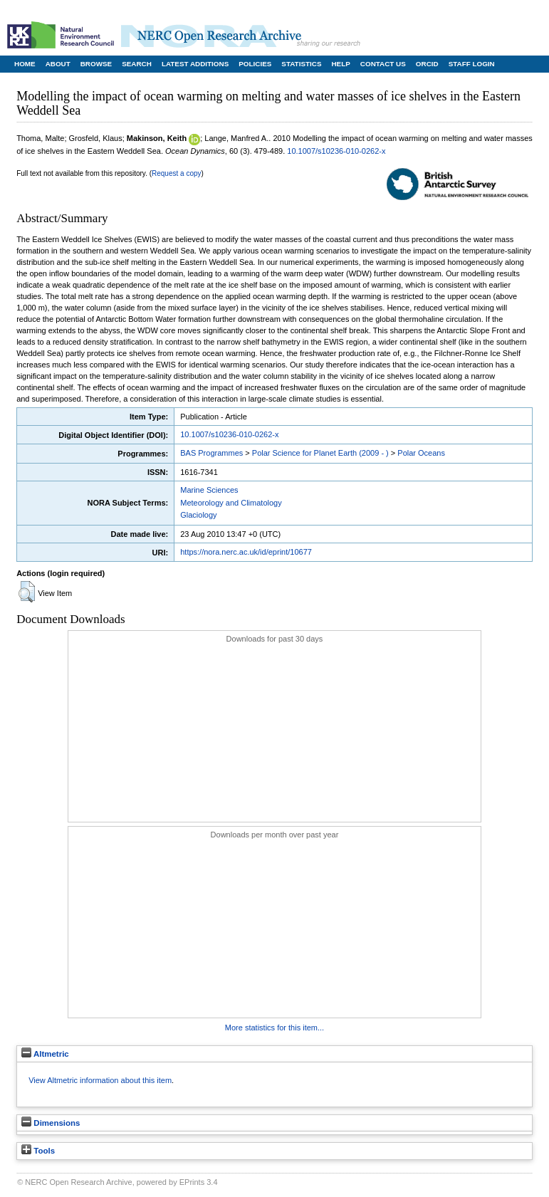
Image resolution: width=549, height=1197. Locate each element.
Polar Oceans (421, 453)
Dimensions (50, 1123)
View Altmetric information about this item (100, 1080)
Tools (38, 1150)
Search (137, 64)
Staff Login (472, 64)
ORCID (427, 64)
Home (25, 64)
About (58, 64)
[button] (27, 591)
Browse (96, 64)
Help (340, 64)
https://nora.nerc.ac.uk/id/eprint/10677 (246, 552)
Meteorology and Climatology (230, 502)
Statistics (301, 64)
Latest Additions (195, 64)
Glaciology (198, 515)
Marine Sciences (209, 490)
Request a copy (177, 173)
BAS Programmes (211, 453)
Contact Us (383, 64)
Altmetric (45, 1054)
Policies (255, 64)
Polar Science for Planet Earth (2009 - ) (320, 453)
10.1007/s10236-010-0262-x (336, 151)
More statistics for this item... (274, 1027)
